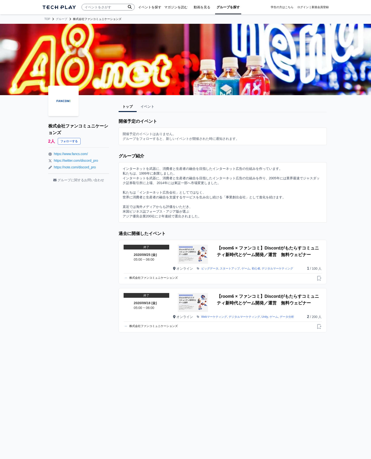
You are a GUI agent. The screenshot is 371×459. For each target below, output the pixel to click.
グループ (61, 19)
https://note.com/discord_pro (75, 167)
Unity (264, 316)
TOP (47, 19)
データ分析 (287, 316)
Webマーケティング (214, 316)
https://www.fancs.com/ (71, 154)
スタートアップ (230, 268)
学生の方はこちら (282, 7)
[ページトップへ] (59, 7)
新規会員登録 (320, 7)
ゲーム (245, 268)
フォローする (69, 141)
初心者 (256, 268)
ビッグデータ (209, 268)
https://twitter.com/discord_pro (76, 160)
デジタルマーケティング (277, 268)
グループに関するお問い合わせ (78, 180)
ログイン (303, 7)
